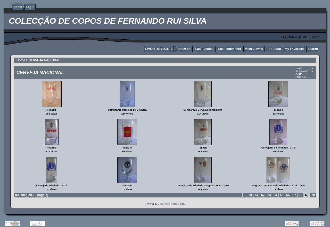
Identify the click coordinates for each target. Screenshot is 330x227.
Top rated (274, 49)
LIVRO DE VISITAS (159, 49)
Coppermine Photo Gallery (171, 204)
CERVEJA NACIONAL (44, 60)
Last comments (229, 49)
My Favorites (294, 49)
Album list (183, 49)
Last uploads (204, 49)
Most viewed (254, 49)
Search (313, 49)
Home (17, 7)
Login (30, 7)
